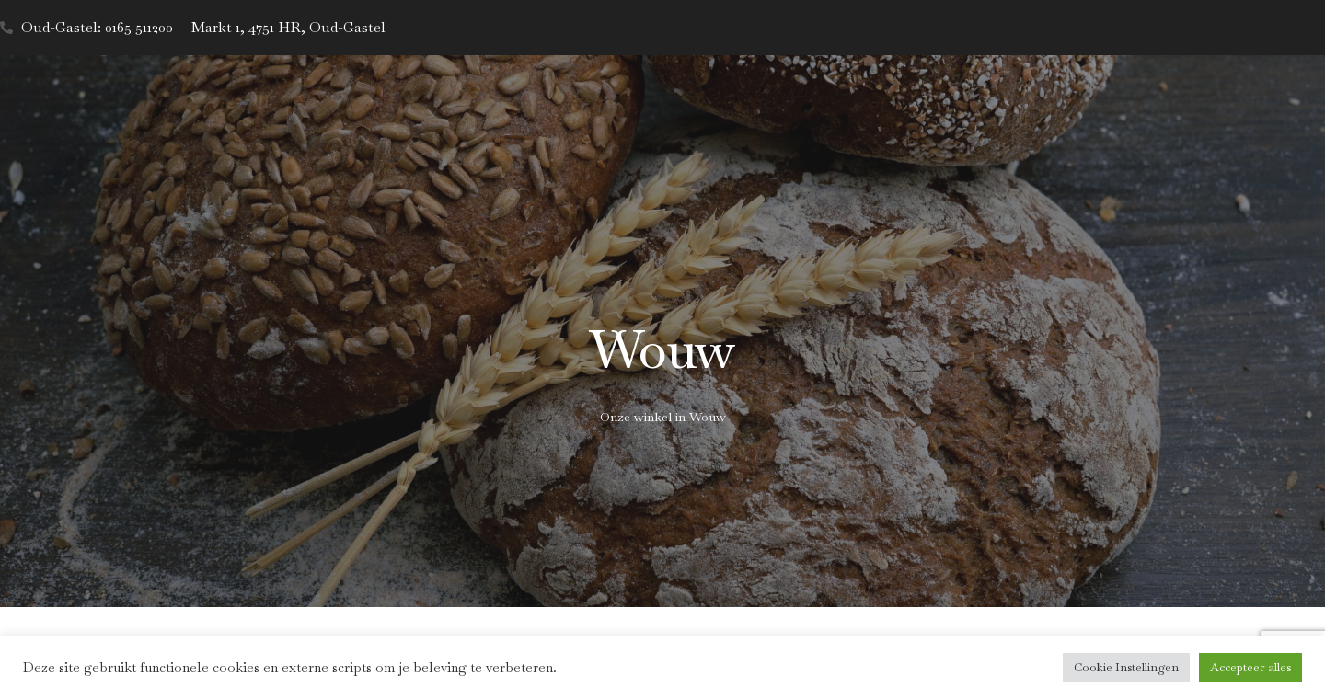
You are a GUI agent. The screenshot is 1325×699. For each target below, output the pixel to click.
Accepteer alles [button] (1250, 667)
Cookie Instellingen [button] (1126, 667)
